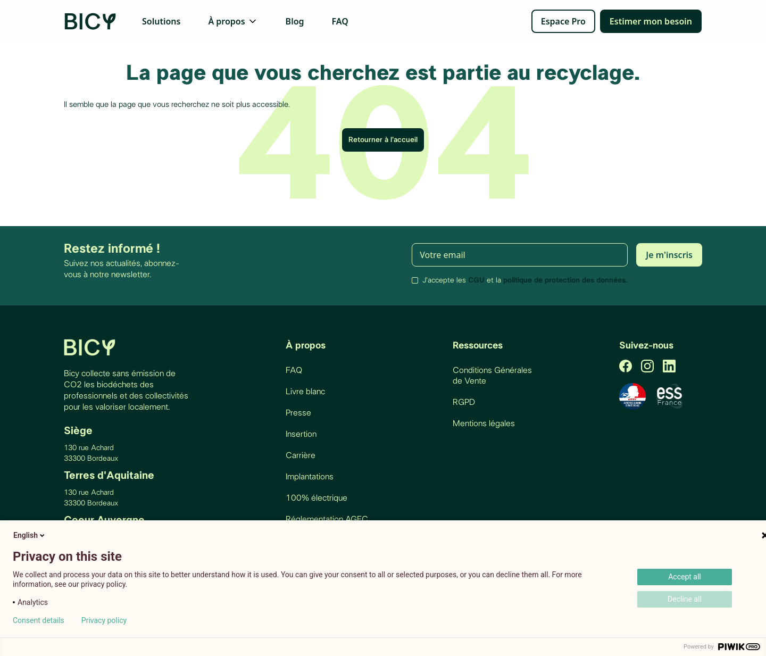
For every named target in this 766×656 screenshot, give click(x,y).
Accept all (684, 576)
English (29, 535)
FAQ (340, 21)
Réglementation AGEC (327, 519)
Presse (298, 413)
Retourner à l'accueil (383, 140)
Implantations (310, 476)
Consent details (38, 620)
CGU (476, 280)
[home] (91, 21)
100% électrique (316, 498)
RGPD (464, 402)
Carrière (300, 455)
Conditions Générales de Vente (492, 375)
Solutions (161, 21)
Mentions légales (484, 423)
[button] (232, 21)
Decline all (685, 599)
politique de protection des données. (565, 280)
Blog (295, 21)
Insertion (301, 434)
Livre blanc (305, 391)
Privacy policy (104, 620)
